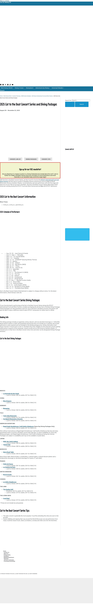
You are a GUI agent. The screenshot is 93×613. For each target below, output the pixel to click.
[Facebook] (0, 85)
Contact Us (6, 552)
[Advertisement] (30, 534)
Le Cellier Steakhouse (9, 482)
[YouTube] (12, 85)
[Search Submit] (70, 104)
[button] (2, 90)
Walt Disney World (7, 88)
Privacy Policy (7, 555)
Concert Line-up (15, 159)
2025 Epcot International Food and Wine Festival (42, 96)
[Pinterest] (8, 85)
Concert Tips (46, 159)
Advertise (6, 558)
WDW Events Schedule (26, 96)
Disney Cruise (19, 88)
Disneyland (30, 88)
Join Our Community (9, 560)
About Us (6, 553)
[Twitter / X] (5, 85)
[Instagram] (3, 85)
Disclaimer (6, 556)
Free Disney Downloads (9, 561)
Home (1, 96)
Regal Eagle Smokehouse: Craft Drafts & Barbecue (18, 426)
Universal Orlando (58, 88)
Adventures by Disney (42, 88)
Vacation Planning (16, 96)
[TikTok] (10, 85)
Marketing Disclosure (9, 557)
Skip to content (4, 1)
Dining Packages (31, 159)
